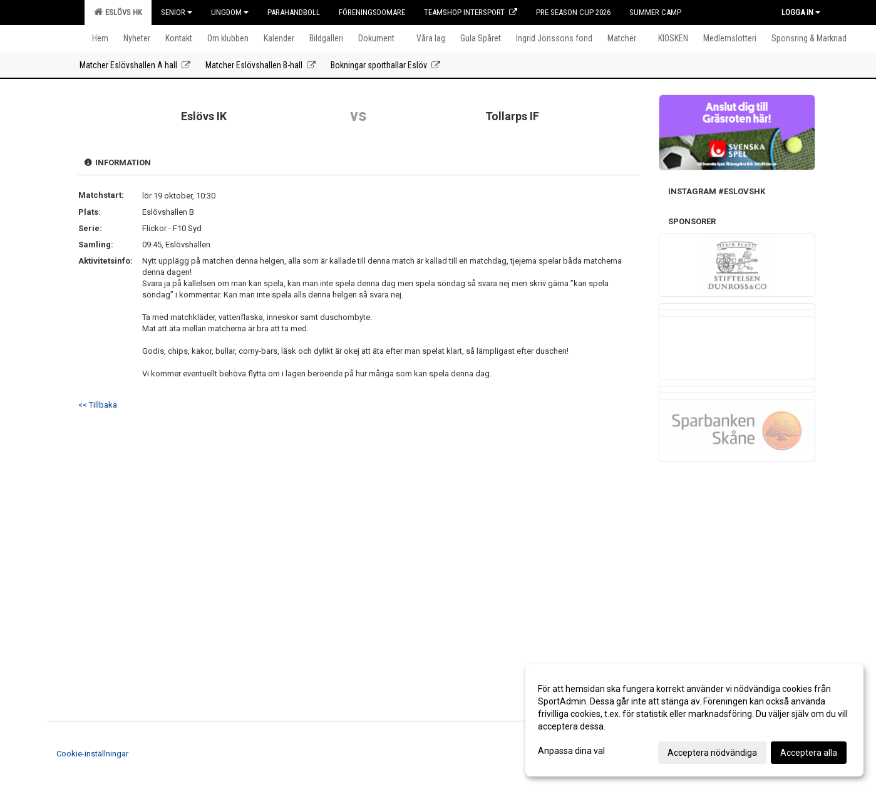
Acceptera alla (808, 753)
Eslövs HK (118, 12)
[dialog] (694, 720)
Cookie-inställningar (92, 753)
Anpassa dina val (571, 751)
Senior (176, 12)
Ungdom (230, 12)
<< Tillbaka (97, 405)
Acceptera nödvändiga (712, 753)
